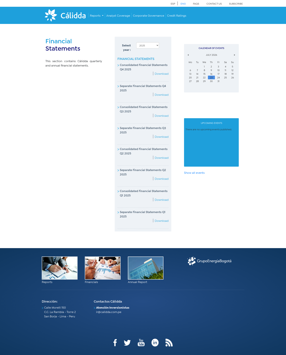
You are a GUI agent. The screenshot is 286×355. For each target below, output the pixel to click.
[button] (96, 15)
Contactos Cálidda (108, 301)
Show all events (194, 172)
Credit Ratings (176, 15)
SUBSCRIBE (236, 3)
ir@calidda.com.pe (108, 311)
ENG (183, 3)
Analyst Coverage (118, 15)
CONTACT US (214, 3)
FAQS (196, 3)
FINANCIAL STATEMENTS (135, 58)
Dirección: (50, 301)
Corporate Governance (148, 15)
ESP (173, 3)
